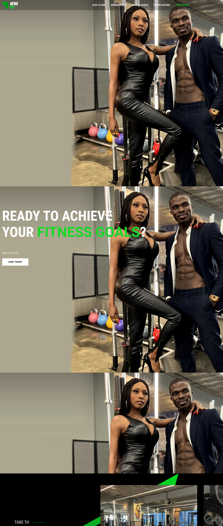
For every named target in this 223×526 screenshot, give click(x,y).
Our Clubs (99, 5)
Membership (119, 5)
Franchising (162, 5)
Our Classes (140, 5)
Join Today (182, 5)
